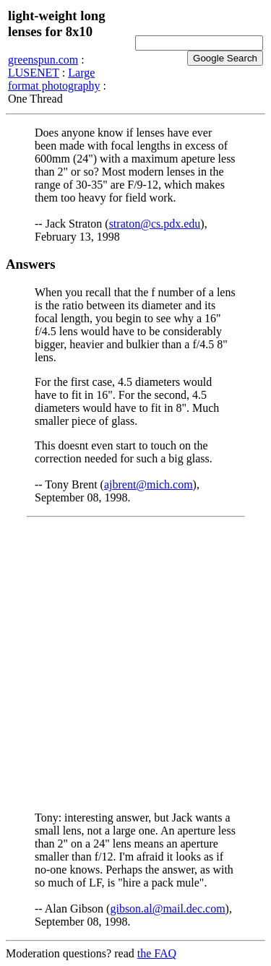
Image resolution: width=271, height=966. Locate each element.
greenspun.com (43, 59)
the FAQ (156, 953)
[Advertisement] (135, 664)
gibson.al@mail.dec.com (167, 908)
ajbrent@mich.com (148, 484)
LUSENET (33, 72)
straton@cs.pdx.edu (155, 223)
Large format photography (54, 79)
